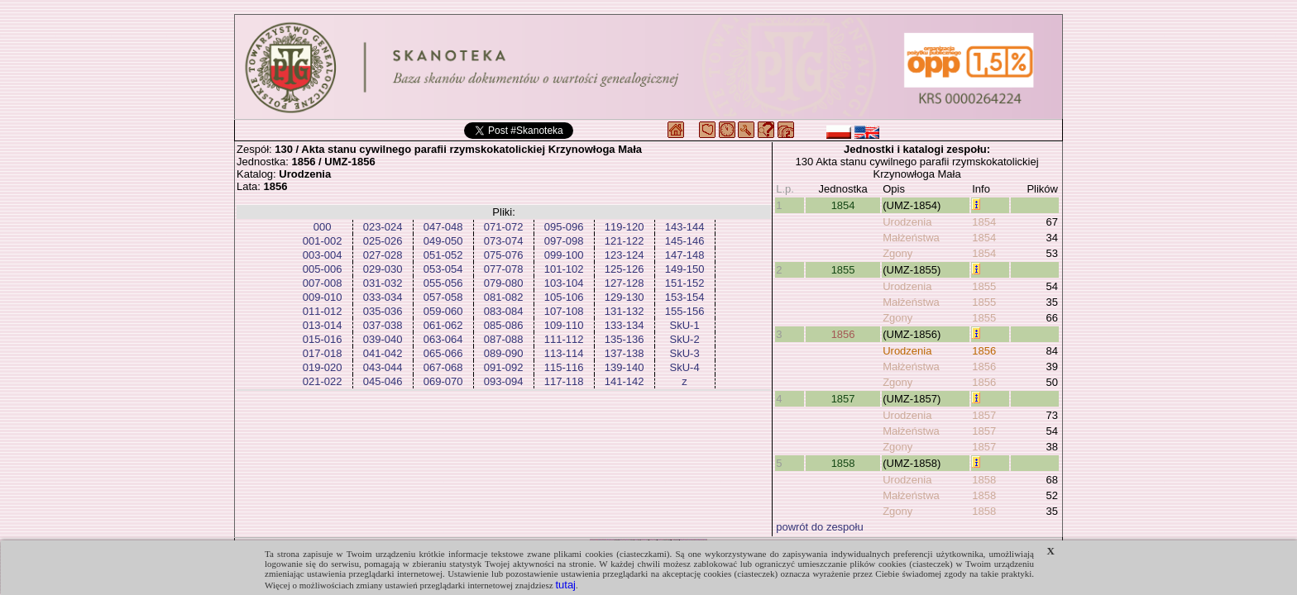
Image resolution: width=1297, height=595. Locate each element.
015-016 (322, 339)
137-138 (624, 353)
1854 (843, 205)
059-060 (443, 311)
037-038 (383, 325)
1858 (843, 463)
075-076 (504, 255)
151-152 (685, 283)
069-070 (443, 381)
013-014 (322, 325)
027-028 (383, 255)
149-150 (685, 269)
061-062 (443, 325)
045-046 (383, 381)
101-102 (564, 269)
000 (322, 227)
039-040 (383, 339)
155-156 (685, 311)
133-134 (624, 325)
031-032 (383, 283)
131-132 (624, 311)
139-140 (624, 367)
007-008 (322, 283)
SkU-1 (685, 325)
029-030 (383, 269)
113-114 (564, 353)
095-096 (564, 227)
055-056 (443, 283)
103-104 (564, 283)
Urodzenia (907, 222)
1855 (843, 270)
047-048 (443, 227)
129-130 (624, 297)
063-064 (443, 339)
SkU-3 (685, 353)
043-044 (383, 367)
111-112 (564, 339)
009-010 (322, 297)
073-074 (504, 241)
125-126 (624, 269)
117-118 (564, 381)
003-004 (322, 255)
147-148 (685, 255)
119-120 (624, 227)
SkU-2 (685, 339)
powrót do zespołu (820, 527)
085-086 (504, 325)
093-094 (504, 381)
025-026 (383, 241)
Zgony (897, 253)
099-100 (564, 255)
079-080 (504, 283)
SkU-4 (685, 367)
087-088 (504, 339)
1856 (843, 334)
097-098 (564, 241)
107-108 (564, 311)
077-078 (504, 269)
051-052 (443, 255)
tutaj (565, 584)
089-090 (504, 353)
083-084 (504, 311)
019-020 (322, 367)
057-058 (443, 297)
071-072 (504, 227)
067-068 (443, 367)
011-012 (322, 311)
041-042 (383, 353)
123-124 (624, 255)
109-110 (564, 325)
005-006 (322, 269)
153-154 (685, 297)
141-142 (624, 381)
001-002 (322, 241)
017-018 (322, 353)
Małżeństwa (911, 237)
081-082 (504, 297)
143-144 (685, 227)
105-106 (564, 297)
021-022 (322, 381)
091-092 (504, 367)
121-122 (624, 241)
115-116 (564, 367)
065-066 (443, 353)
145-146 (685, 241)
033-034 (383, 297)
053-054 (443, 269)
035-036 (383, 311)
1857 (843, 399)
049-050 (443, 241)
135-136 (624, 339)
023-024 (383, 227)
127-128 (624, 283)
